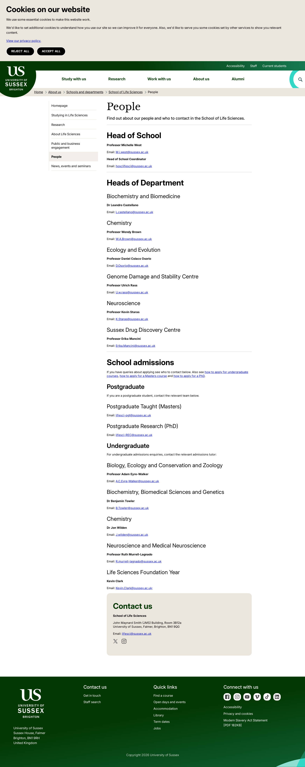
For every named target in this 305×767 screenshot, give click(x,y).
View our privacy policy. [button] (23, 41)
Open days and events (169, 702)
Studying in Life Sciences (69, 115)
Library (158, 715)
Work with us (159, 79)
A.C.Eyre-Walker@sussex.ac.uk (137, 481)
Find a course (163, 695)
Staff (253, 66)
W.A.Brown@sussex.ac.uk (134, 239)
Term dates (161, 722)
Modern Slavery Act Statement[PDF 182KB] (245, 722)
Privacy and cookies (238, 714)
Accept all (51, 51)
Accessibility (235, 66)
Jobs (157, 728)
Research (116, 79)
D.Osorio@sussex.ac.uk (132, 265)
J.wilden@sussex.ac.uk (132, 535)
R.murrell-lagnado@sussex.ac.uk (138, 561)
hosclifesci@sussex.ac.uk (134, 166)
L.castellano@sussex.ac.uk (134, 212)
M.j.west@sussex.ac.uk (132, 152)
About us (201, 79)
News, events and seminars (71, 166)
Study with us (74, 79)
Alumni (238, 79)
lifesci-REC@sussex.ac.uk (134, 435)
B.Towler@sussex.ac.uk (132, 508)
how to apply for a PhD (189, 376)
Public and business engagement (65, 145)
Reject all (20, 51)
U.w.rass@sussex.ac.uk (132, 292)
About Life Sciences (65, 134)
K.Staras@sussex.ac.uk (132, 319)
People (56, 157)
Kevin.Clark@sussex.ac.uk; (134, 588)
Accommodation (165, 709)
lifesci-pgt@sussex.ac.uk (133, 415)
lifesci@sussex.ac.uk (136, 633)
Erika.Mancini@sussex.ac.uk (135, 346)
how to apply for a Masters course (143, 376)
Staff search (92, 702)
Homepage (59, 106)
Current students (274, 66)
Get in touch (92, 695)
